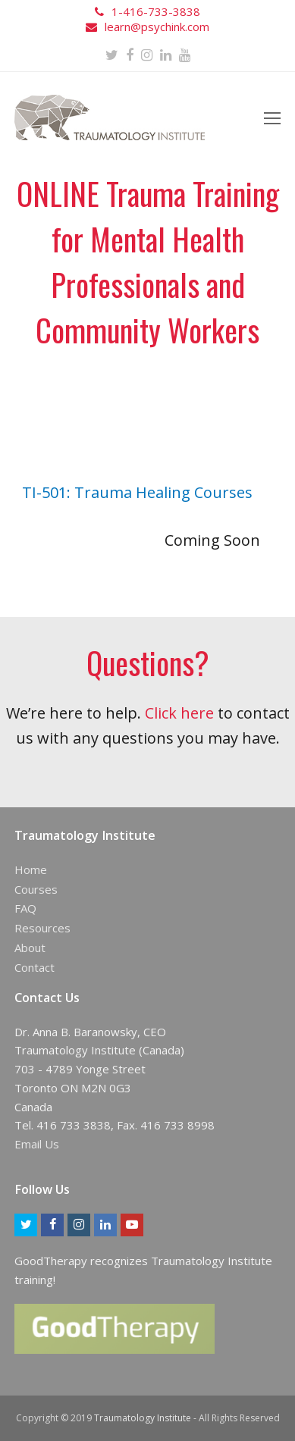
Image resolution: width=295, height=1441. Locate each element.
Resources (42, 927)
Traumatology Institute (142, 1417)
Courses (36, 889)
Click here (179, 713)
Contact (34, 967)
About (30, 947)
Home (30, 869)
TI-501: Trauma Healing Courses (137, 492)
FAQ (25, 908)
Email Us (36, 1143)
